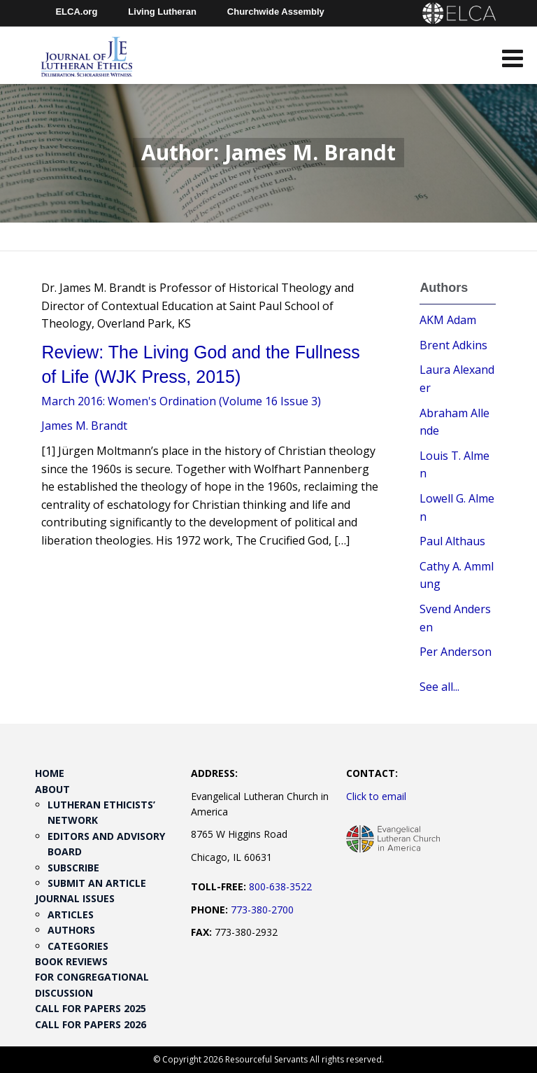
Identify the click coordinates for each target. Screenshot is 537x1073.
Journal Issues (75, 898)
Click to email (376, 796)
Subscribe (73, 867)
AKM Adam (448, 320)
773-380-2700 (262, 909)
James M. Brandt (84, 425)
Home (49, 773)
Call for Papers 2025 (90, 1008)
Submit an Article (97, 883)
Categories (78, 946)
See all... (439, 686)
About (52, 789)
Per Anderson (456, 651)
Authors (71, 930)
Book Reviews (71, 961)
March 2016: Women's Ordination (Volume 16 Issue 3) (181, 401)
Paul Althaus (452, 541)
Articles (71, 914)
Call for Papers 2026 (90, 1024)
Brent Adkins (453, 345)
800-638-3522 (280, 886)
